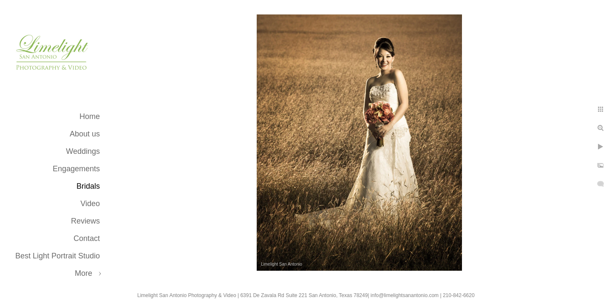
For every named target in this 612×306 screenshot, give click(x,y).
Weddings (83, 151)
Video (90, 203)
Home (89, 116)
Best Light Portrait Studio (57, 256)
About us (85, 134)
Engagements (76, 168)
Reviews (85, 221)
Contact (87, 238)
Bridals (88, 186)
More (83, 273)
